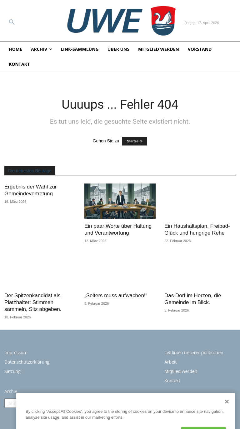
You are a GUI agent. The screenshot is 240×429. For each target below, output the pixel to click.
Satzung (12, 371)
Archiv (10, 391)
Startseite (134, 141)
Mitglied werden (180, 371)
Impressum (16, 352)
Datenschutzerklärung (26, 362)
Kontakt (172, 381)
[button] (11, 22)
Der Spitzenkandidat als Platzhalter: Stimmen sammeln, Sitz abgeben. (32, 302)
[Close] (227, 422)
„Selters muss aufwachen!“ (115, 295)
